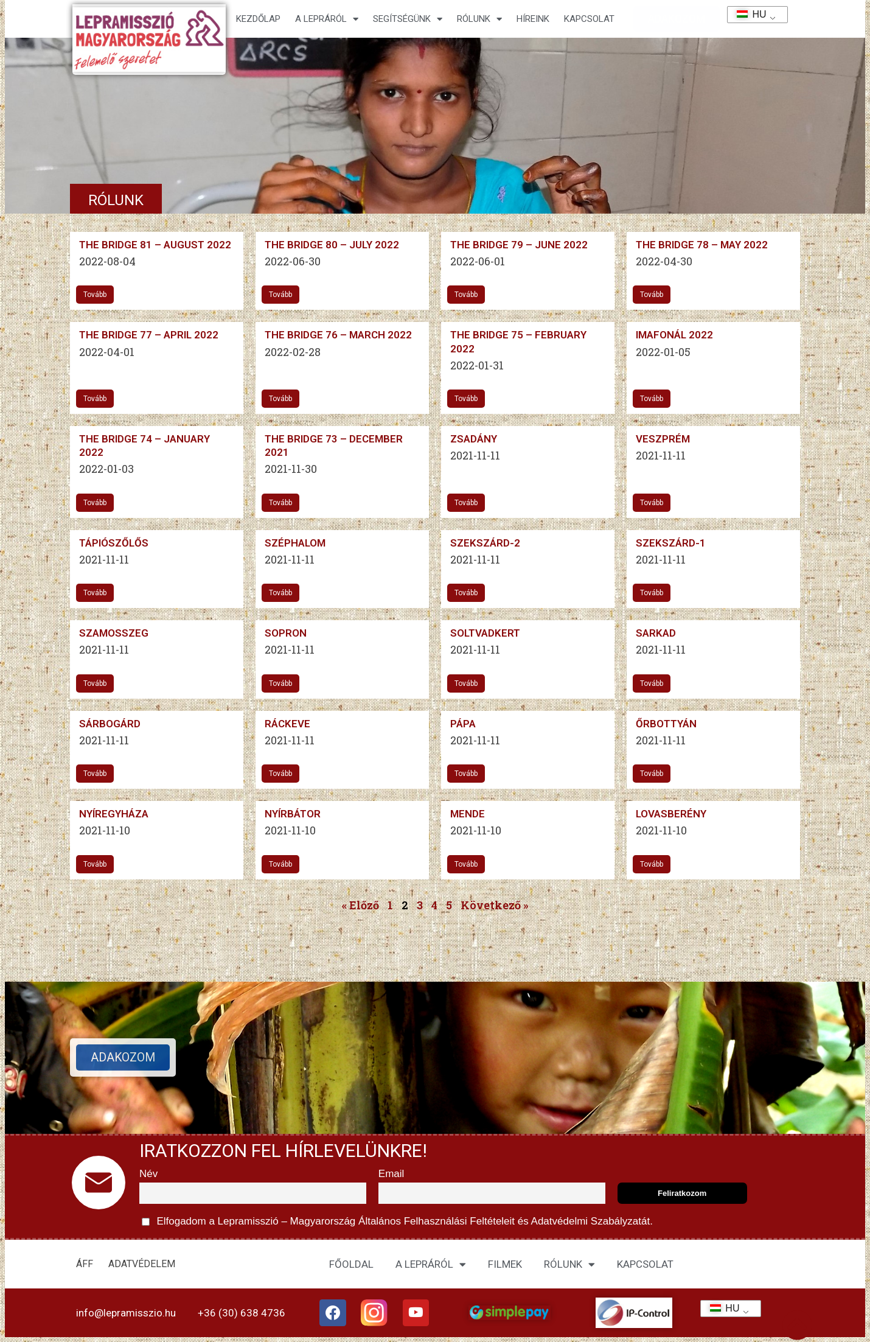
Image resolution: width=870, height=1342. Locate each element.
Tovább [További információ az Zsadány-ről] (466, 502)
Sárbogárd (110, 724)
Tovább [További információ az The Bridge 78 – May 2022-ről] (651, 294)
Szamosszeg (113, 633)
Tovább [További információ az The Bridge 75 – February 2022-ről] (466, 398)
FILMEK (505, 1264)
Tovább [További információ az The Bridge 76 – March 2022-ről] (280, 398)
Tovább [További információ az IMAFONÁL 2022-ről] (651, 398)
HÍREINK (533, 18)
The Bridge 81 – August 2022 (155, 245)
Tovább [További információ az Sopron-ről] (280, 683)
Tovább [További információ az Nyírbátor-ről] (280, 864)
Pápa (463, 724)
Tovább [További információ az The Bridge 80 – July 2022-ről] (280, 294)
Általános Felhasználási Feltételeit (436, 1221)
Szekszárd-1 (671, 543)
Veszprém (663, 439)
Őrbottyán (666, 724)
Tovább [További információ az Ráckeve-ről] (280, 773)
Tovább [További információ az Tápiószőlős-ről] (94, 593)
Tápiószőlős (113, 543)
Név (148, 1173)
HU (747, 14)
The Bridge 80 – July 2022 (332, 245)
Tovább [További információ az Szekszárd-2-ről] (466, 593)
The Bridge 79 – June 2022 (519, 245)
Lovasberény (671, 814)
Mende (467, 814)
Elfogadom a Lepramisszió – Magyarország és (397, 1221)
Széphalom (295, 543)
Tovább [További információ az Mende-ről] (466, 864)
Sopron (286, 633)
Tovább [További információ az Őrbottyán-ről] (651, 773)
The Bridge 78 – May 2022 (702, 245)
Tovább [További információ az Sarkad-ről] (651, 683)
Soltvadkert (485, 633)
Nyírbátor (293, 814)
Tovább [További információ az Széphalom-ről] (280, 593)
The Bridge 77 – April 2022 (148, 335)
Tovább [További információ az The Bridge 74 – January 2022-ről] (94, 502)
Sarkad (656, 633)
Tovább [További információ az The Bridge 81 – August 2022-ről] (94, 294)
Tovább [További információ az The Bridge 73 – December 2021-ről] (280, 502)
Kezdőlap (258, 18)
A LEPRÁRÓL (430, 1264)
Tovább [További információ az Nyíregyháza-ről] (94, 864)
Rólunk (479, 19)
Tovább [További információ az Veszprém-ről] (651, 502)
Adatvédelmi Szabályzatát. (591, 1221)
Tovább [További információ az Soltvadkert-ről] (466, 683)
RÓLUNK (569, 1264)
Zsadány (473, 439)
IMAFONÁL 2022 (674, 335)
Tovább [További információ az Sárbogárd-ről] (94, 773)
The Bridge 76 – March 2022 (338, 335)
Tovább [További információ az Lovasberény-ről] (651, 864)
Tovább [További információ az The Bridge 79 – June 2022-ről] (466, 294)
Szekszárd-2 (485, 543)
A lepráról (326, 19)
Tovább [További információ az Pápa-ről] (466, 773)
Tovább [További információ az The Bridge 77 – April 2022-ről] (94, 398)
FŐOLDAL (351, 1264)
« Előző (360, 905)
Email (391, 1173)
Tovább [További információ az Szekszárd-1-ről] (651, 593)
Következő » (494, 905)
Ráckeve (287, 724)
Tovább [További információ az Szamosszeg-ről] (94, 683)
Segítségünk (407, 19)
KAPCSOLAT (589, 18)
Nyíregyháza (113, 814)
